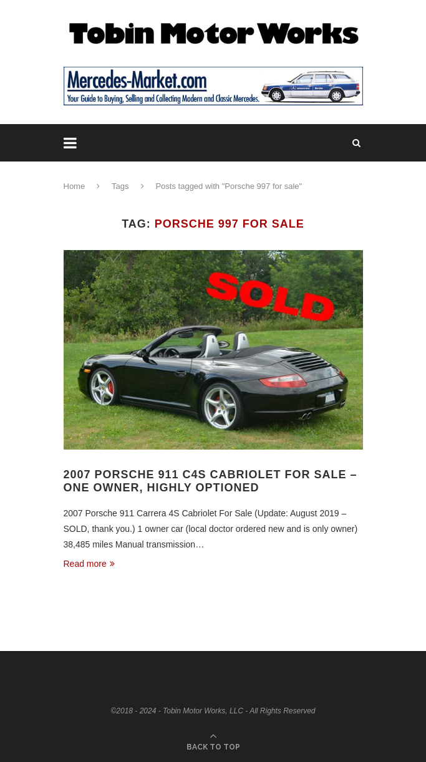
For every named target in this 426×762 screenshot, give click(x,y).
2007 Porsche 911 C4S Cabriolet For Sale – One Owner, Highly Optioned (210, 481)
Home (74, 186)
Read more (89, 564)
